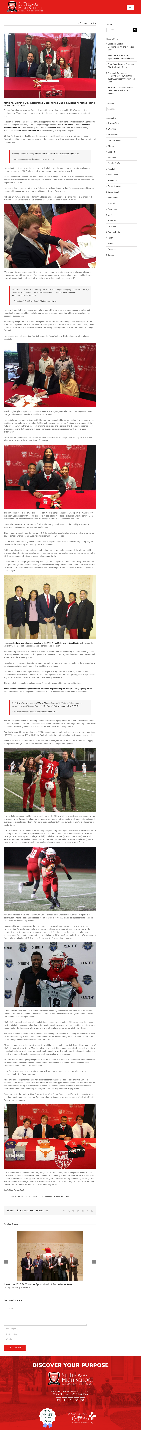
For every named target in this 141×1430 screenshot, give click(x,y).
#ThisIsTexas (61, 292)
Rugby (110, 238)
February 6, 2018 (50, 712)
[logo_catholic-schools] (82, 1412)
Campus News (52, 1196)
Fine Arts (112, 220)
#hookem (51, 154)
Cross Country (114, 192)
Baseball (111, 169)
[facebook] (64, 1399)
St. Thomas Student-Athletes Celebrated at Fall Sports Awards (120, 90)
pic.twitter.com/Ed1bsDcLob (24, 295)
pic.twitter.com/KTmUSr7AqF (65, 706)
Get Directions (62, 1394)
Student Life (113, 135)
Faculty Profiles (114, 163)
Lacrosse (112, 226)
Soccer (111, 243)
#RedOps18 (48, 706)
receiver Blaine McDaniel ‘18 (26, 130)
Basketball (112, 180)
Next (92, 23)
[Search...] (119, 30)
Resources (112, 209)
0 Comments (64, 1196)
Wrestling (112, 129)
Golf (110, 215)
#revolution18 (41, 154)
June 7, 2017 (50, 159)
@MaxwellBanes (43, 703)
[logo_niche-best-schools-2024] (47, 1408)
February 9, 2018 (49, 301)
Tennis (111, 255)
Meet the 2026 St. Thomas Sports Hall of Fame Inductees (38, 1284)
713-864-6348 (81, 1394)
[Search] (135, 30)
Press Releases (114, 186)
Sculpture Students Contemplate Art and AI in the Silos (121, 47)
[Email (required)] (45, 1334)
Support (111, 152)
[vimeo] (76, 1399)
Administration (114, 232)
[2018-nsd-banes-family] (50, 65)
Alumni (111, 146)
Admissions (113, 197)
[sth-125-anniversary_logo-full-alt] (25, 2)
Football (44, 1196)
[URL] (45, 1339)
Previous (83, 23)
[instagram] (58, 1399)
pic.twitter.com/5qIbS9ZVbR (68, 154)
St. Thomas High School (14, 1196)
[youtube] (82, 1399)
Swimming (112, 249)
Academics (113, 175)
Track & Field (113, 123)
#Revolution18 (48, 292)
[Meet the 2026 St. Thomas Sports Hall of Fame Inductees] (50, 1232)
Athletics (112, 157)
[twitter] (70, 1399)
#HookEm (72, 292)
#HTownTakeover (22, 703)
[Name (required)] (45, 1329)
